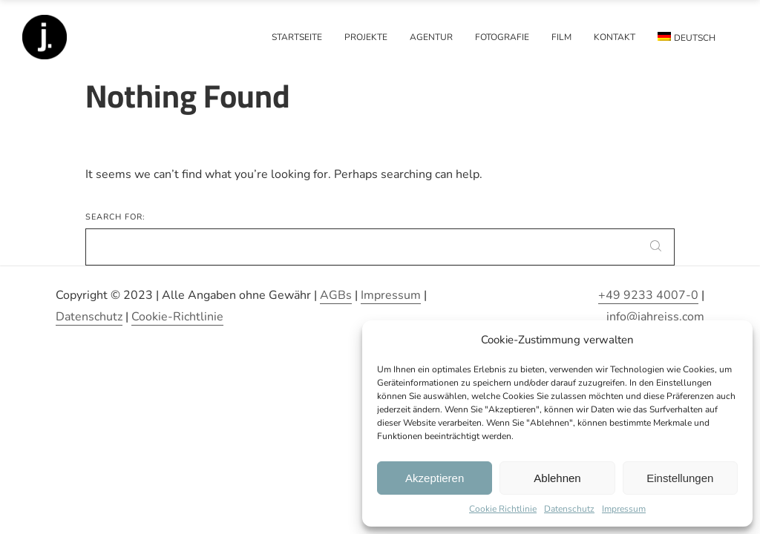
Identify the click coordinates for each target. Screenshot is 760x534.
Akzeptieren (434, 478)
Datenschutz (569, 509)
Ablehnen (557, 478)
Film (561, 37)
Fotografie (502, 37)
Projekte (365, 37)
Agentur (431, 37)
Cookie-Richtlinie (177, 317)
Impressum (624, 509)
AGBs (336, 295)
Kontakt (614, 37)
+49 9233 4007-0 (648, 295)
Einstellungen (679, 478)
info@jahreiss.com (655, 317)
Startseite (297, 37)
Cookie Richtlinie (503, 509)
